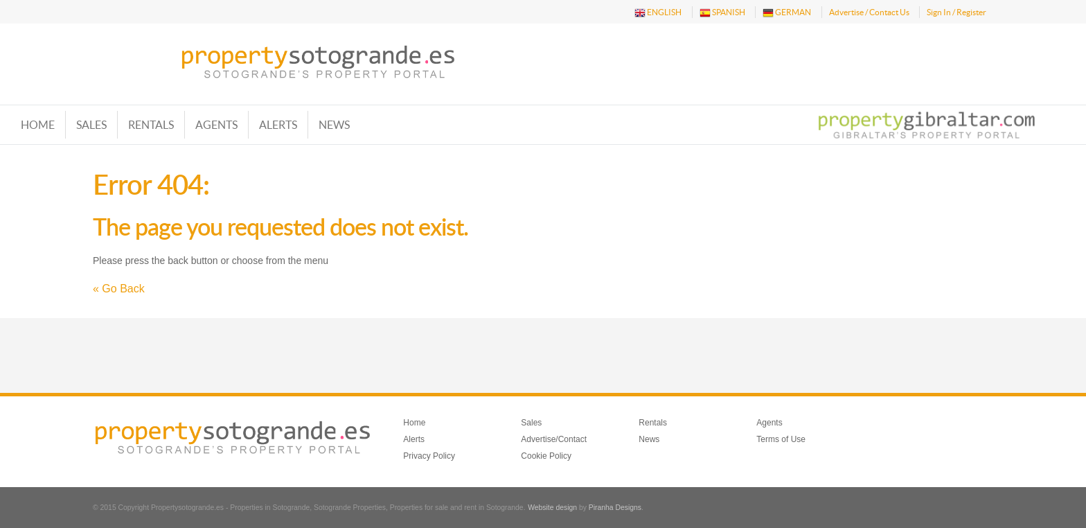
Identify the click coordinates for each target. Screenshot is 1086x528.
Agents (216, 124)
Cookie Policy (546, 456)
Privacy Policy (429, 456)
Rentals (151, 124)
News (334, 124)
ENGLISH (658, 13)
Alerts (278, 124)
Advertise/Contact (554, 439)
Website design (552, 507)
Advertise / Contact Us (869, 12)
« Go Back (119, 288)
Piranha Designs (615, 507)
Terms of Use (780, 439)
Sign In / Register (956, 12)
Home (38, 124)
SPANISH (722, 13)
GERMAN (787, 13)
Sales (91, 124)
